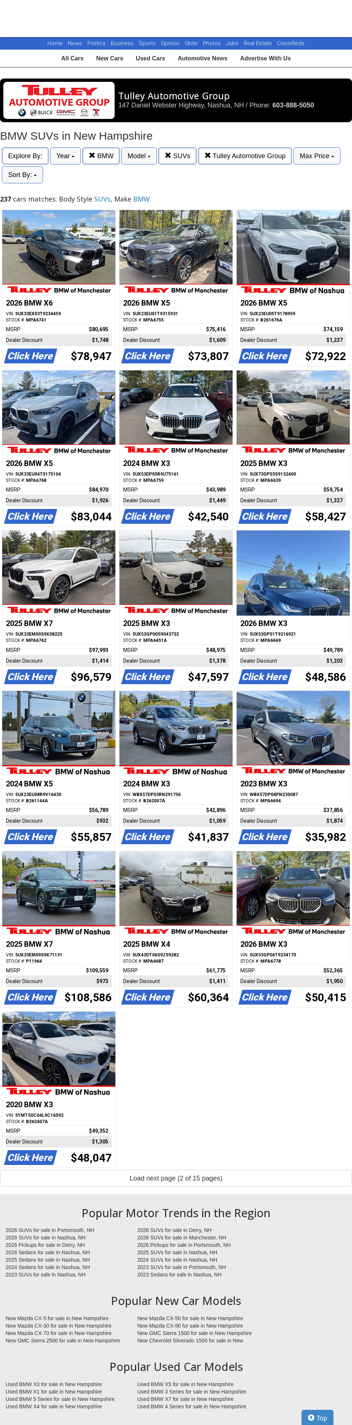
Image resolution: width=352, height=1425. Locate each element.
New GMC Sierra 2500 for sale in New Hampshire (63, 1341)
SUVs (177, 156)
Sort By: (22, 175)
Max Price (317, 156)
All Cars (72, 58)
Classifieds (291, 43)
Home (55, 43)
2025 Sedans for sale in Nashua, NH (48, 1260)
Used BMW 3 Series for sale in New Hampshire (191, 1392)
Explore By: (25, 156)
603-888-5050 (293, 105)
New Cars (109, 58)
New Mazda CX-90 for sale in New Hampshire (190, 1326)
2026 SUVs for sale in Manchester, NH (181, 1238)
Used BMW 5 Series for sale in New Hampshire (60, 1399)
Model (139, 156)
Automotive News (202, 58)
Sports (148, 43)
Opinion (171, 43)
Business (123, 43)
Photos (212, 43)
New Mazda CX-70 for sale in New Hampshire (59, 1333)
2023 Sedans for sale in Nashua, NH (179, 1275)
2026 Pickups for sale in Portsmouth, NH (184, 1245)
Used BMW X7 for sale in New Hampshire (185, 1399)
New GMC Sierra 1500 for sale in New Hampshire (194, 1333)
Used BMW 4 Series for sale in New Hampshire (191, 1406)
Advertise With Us (265, 58)
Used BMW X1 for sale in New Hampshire (54, 1392)
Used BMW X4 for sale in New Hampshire (54, 1406)
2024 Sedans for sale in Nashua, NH (48, 1267)
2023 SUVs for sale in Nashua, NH (46, 1275)
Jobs (233, 43)
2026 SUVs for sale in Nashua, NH (46, 1238)
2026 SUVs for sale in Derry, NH (174, 1230)
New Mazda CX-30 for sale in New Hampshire (59, 1326)
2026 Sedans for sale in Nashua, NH (48, 1252)
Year (65, 156)
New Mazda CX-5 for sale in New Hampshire (57, 1318)
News (75, 43)
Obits (192, 43)
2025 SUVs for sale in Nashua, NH (177, 1252)
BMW (101, 156)
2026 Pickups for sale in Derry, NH (45, 1245)
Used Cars (150, 58)
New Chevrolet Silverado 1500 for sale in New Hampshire (190, 1341)
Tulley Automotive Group (245, 156)
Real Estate (258, 43)
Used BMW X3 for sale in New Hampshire (54, 1384)
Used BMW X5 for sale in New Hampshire (185, 1384)
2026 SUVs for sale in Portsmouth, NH (50, 1230)
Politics (97, 43)
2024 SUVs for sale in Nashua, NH (177, 1260)
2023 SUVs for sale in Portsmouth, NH (181, 1267)
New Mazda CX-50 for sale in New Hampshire (190, 1318)
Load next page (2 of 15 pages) (175, 1178)
